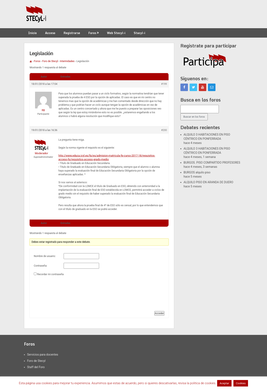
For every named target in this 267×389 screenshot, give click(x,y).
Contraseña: (40, 265)
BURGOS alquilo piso (197, 172)
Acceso (50, 33)
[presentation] (51, 292)
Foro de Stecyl (50, 61)
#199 (164, 84)
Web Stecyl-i (116, 33)
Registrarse (72, 33)
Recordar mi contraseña (50, 274)
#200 (164, 130)
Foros (92, 33)
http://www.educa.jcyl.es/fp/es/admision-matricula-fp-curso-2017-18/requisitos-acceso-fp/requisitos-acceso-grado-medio (106, 157)
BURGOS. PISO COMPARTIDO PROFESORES (212, 162)
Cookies (241, 383)
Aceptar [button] (224, 383)
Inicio (32, 33)
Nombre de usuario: (45, 256)
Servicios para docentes (42, 354)
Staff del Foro (36, 367)
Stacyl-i (139, 33)
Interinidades (67, 61)
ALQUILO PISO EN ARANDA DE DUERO (208, 182)
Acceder (159, 313)
